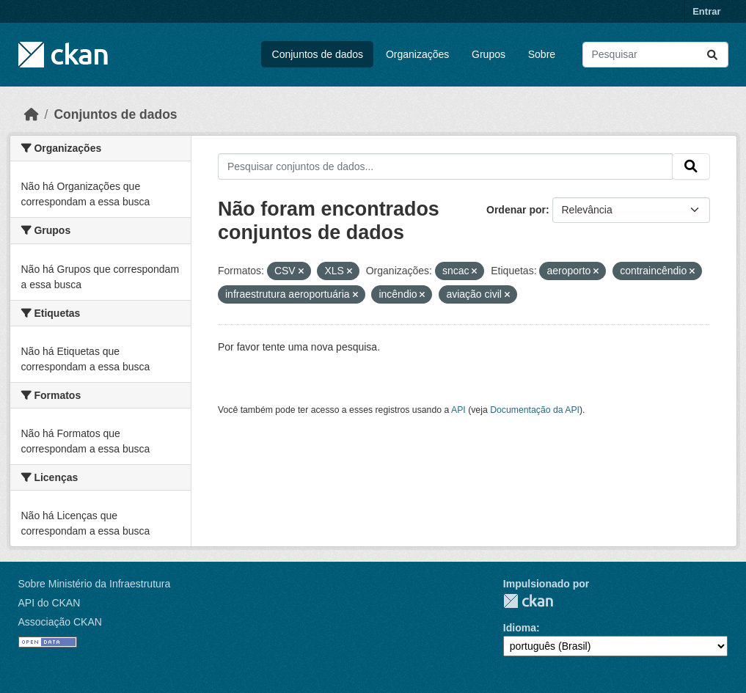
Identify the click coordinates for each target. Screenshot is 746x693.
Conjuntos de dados (318, 54)
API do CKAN (49, 603)
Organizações (417, 54)
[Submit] (712, 54)
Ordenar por (516, 210)
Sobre (541, 54)
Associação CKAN (60, 622)
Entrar (706, 11)
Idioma (519, 628)
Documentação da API (534, 410)
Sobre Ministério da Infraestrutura (94, 584)
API (458, 410)
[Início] (31, 114)
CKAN (528, 601)
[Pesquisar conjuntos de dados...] (655, 54)
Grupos (488, 54)
